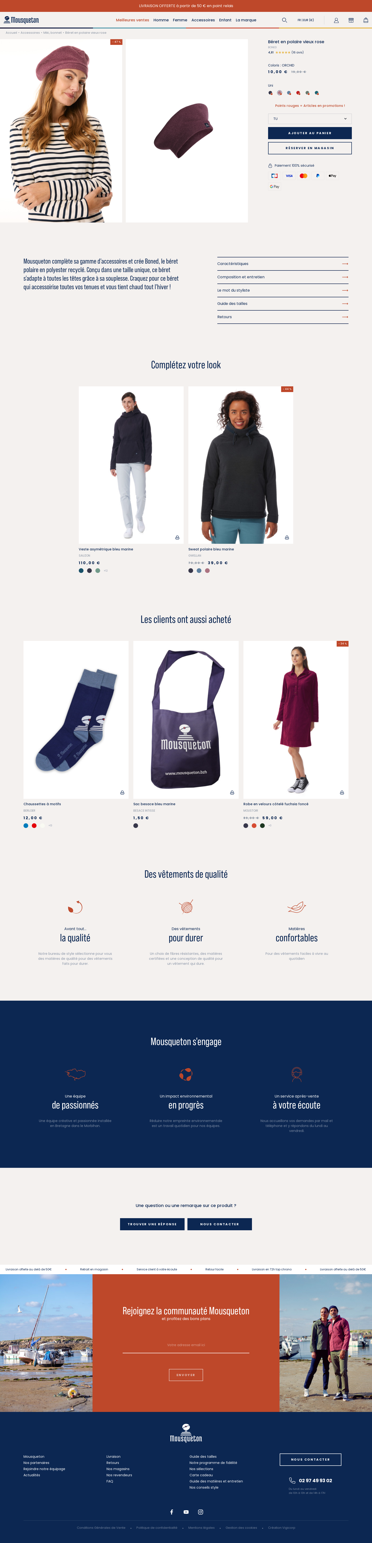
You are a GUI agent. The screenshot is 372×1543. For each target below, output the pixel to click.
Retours (113, 1462)
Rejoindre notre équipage (44, 1469)
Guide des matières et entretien (216, 1481)
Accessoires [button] (203, 20)
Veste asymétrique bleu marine (106, 549)
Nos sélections (201, 1469)
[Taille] (310, 119)
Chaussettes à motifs (42, 804)
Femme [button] (180, 20)
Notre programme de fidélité (213, 1462)
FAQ (110, 1481)
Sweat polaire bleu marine (211, 549)
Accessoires (30, 32)
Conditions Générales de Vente (101, 1527)
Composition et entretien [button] (283, 277)
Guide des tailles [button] (283, 303)
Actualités (31, 1475)
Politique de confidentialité (156, 1527)
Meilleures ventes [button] (132, 20)
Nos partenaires (36, 1462)
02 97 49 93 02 (310, 1480)
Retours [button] (283, 317)
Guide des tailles (203, 1456)
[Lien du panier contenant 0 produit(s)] (365, 20)
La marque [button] (246, 20)
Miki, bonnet (52, 32)
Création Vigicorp (281, 1527)
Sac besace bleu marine (154, 804)
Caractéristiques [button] (283, 263)
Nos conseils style (204, 1487)
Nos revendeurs (119, 1475)
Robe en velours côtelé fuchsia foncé (275, 804)
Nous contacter (219, 1224)
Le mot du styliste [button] (283, 290)
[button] (285, 20)
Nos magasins (118, 1469)
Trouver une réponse (152, 1224)
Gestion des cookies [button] (241, 1527)
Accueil (11, 32)
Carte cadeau (201, 1475)
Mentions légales (201, 1527)
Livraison (114, 1456)
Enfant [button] (225, 20)
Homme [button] (161, 20)
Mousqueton (33, 1456)
